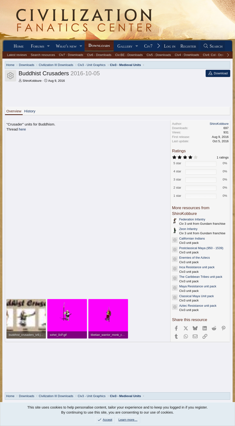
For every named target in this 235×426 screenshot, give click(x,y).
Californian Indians (192, 238)
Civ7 (148, 46)
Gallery (125, 46)
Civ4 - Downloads (187, 55)
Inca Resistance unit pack (196, 267)
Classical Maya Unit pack (196, 296)
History (29, 111)
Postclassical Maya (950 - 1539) (201, 248)
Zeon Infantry (188, 229)
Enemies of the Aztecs (194, 257)
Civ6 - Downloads (99, 55)
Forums (37, 46)
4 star (177, 171)
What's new (66, 46)
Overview (13, 111)
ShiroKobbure (32, 80)
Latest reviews (17, 55)
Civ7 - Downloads (71, 55)
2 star (177, 187)
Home (19, 46)
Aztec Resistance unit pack (197, 305)
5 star (177, 163)
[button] (48, 46)
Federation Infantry (192, 219)
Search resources (43, 55)
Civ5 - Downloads (159, 55)
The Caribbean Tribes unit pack (200, 277)
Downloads (99, 45)
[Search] (213, 46)
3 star (177, 179)
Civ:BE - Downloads (129, 55)
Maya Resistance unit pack (197, 286)
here (22, 129)
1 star (177, 195)
